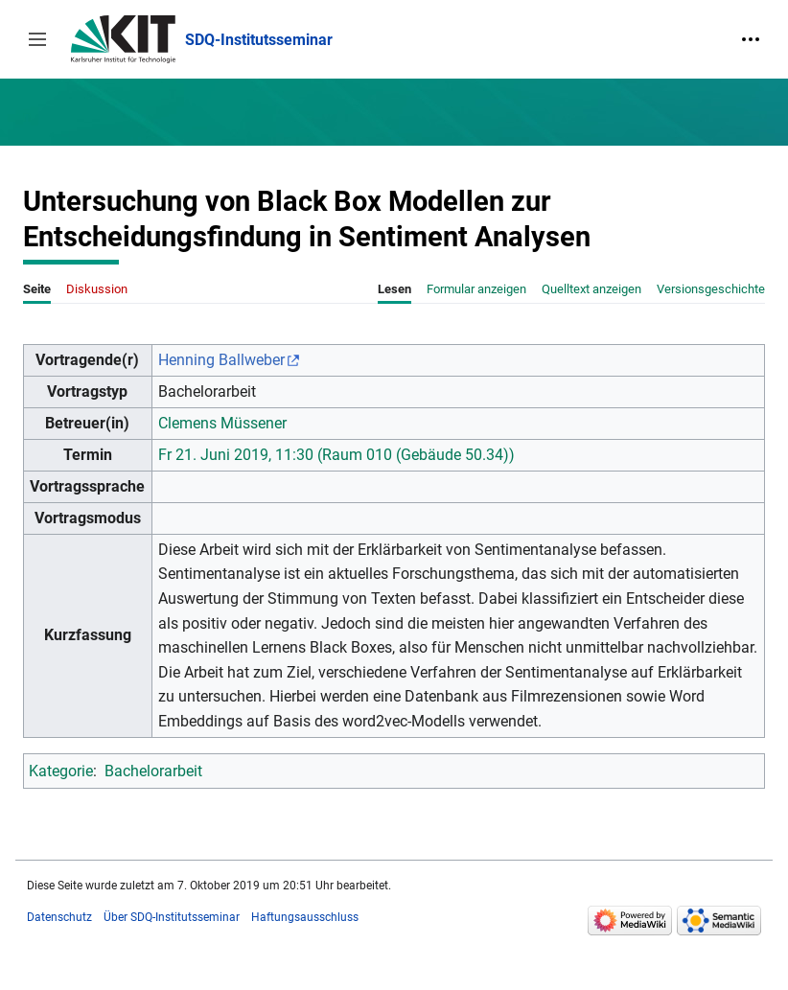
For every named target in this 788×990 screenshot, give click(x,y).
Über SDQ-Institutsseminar (172, 917)
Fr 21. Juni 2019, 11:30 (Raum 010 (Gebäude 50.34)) (336, 455)
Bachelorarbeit (153, 771)
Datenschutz (59, 917)
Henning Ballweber (221, 360)
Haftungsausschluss (305, 917)
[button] (37, 39)
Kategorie (61, 771)
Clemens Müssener (222, 423)
